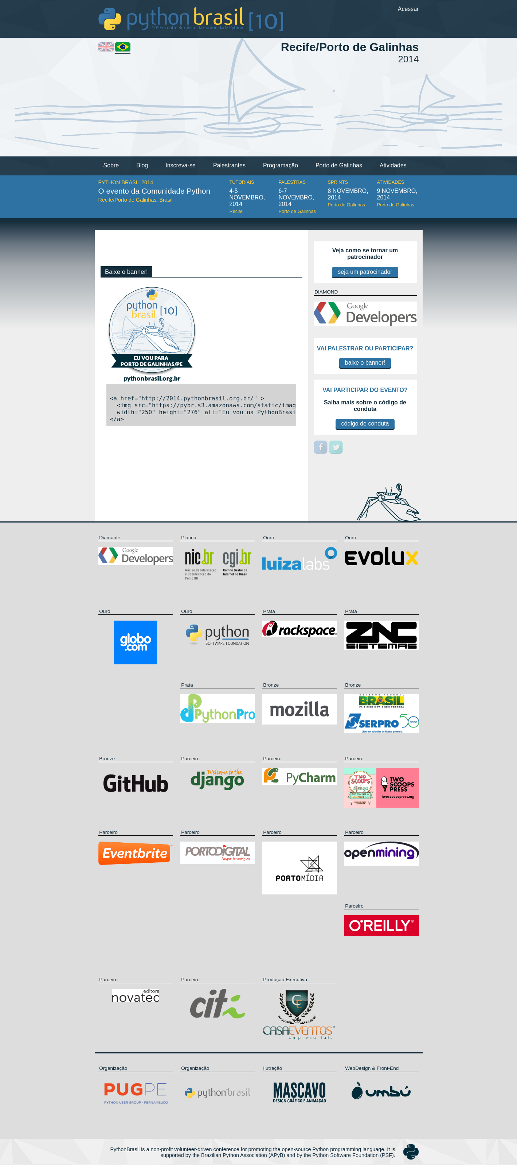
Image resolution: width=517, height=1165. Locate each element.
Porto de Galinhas (339, 165)
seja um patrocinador (365, 272)
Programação (280, 165)
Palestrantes (229, 165)
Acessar (408, 9)
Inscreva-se (180, 165)
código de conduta (365, 423)
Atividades (393, 165)
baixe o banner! (365, 363)
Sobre (111, 165)
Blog (142, 165)
